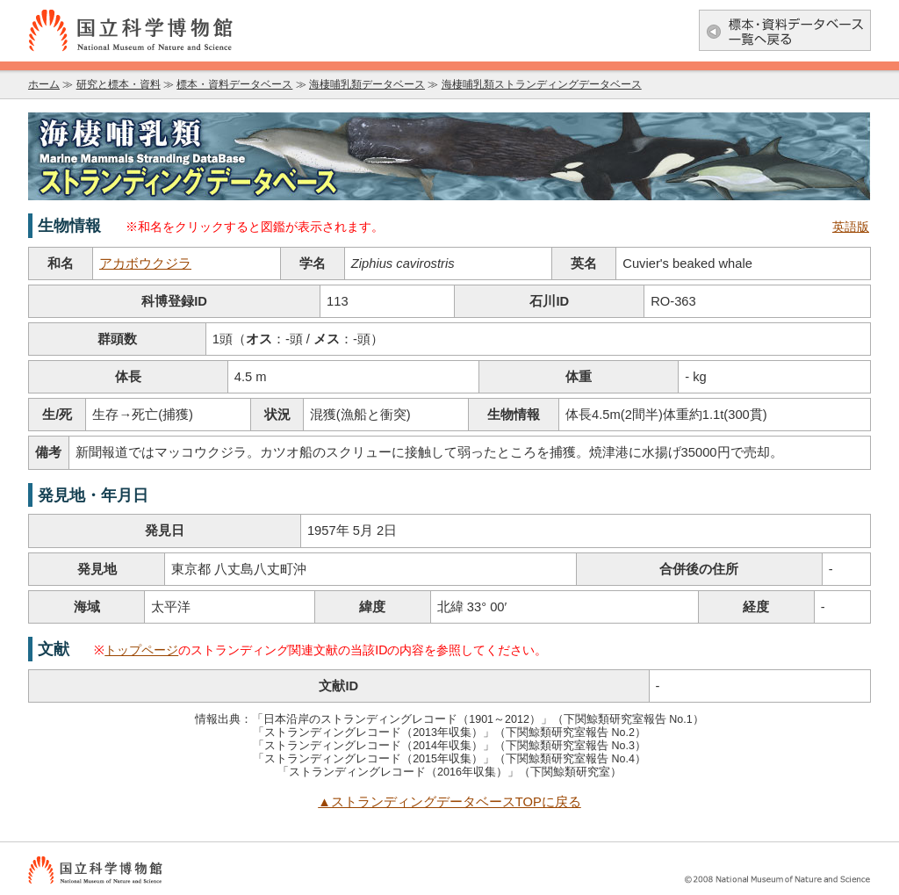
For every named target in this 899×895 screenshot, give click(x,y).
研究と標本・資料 (118, 84)
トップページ (141, 650)
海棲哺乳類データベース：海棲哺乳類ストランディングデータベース (449, 156)
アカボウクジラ (145, 263)
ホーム (44, 84)
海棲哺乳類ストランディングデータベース (542, 84)
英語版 (850, 227)
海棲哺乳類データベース (367, 84)
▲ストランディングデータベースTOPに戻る (449, 802)
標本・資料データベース (234, 84)
